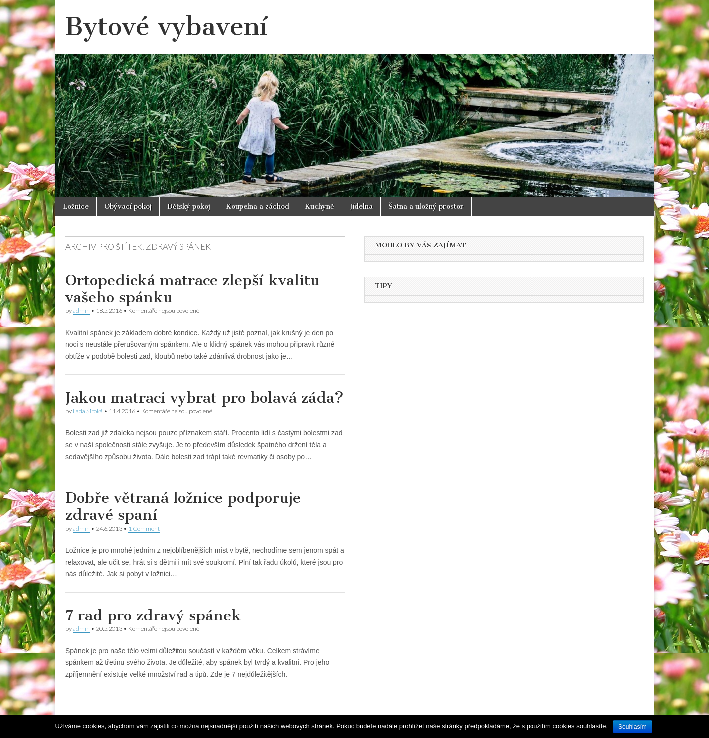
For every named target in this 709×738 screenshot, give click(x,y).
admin (81, 310)
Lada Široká (88, 411)
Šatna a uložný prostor (426, 206)
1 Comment (144, 528)
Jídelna (361, 206)
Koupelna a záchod (257, 206)
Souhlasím (632, 726)
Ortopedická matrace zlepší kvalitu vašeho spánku (192, 288)
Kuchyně (319, 206)
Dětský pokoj (188, 206)
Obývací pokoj (128, 206)
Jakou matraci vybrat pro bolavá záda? (204, 398)
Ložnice (76, 206)
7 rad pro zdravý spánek (153, 615)
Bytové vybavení (166, 26)
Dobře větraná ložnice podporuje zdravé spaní (183, 506)
